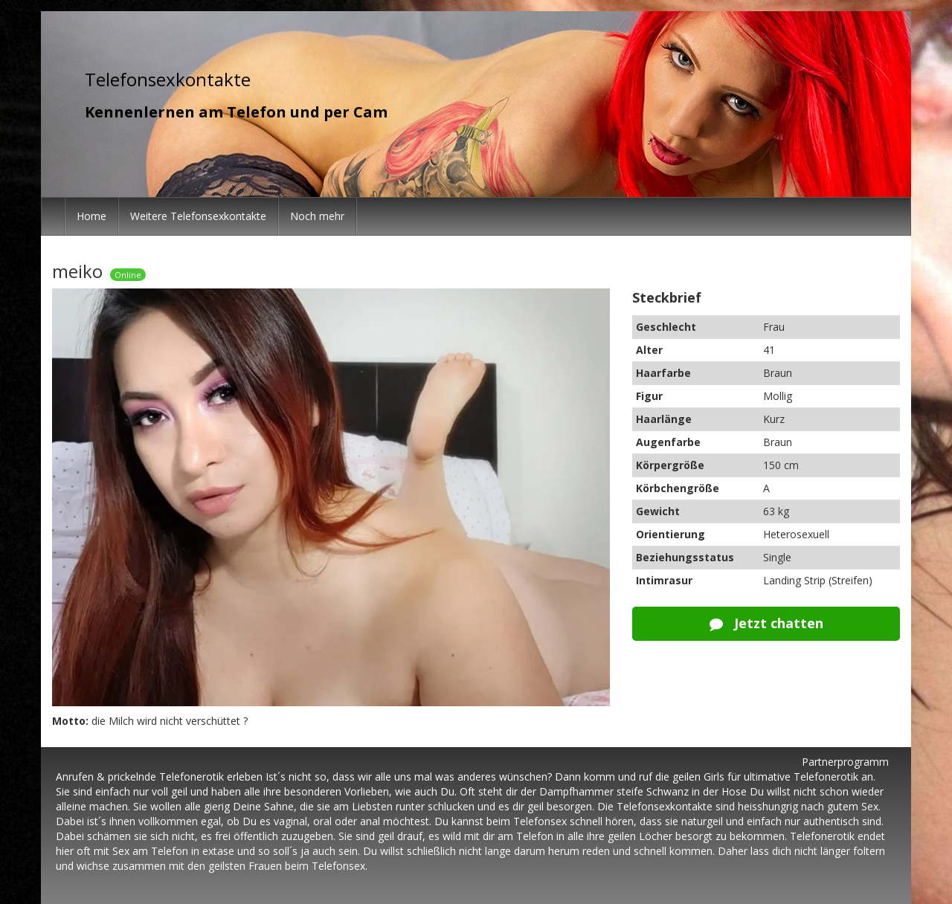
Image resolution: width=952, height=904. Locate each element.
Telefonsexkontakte (168, 79)
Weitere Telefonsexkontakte (198, 216)
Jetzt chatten (766, 623)
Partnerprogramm (845, 762)
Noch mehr (317, 216)
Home (91, 216)
